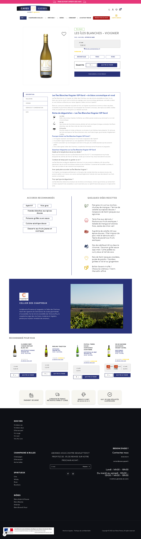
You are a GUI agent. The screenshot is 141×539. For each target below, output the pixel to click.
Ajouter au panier (107, 65)
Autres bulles (18, 462)
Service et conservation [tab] (34, 107)
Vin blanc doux (19, 428)
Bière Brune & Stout (20, 507)
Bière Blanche (18, 502)
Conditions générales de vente (119, 479)
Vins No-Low (18, 439)
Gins (15, 476)
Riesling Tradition (59, 346)
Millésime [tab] (29, 99)
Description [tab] (30, 94)
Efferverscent (18, 430)
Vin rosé (16, 436)
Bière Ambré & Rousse (21, 499)
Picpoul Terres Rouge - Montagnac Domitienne (89, 347)
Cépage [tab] (28, 103)
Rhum (16, 482)
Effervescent (18, 459)
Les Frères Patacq (118, 531)
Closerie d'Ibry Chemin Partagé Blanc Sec (27, 346)
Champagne (18, 457)
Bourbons (17, 485)
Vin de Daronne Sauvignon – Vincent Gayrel (120, 346)
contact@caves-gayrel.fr (120, 461)
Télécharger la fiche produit (97, 74)
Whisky (16, 479)
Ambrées (17, 505)
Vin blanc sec (18, 425)
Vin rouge (17, 433)
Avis (27, 112)
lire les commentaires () (92, 49)
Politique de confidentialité (82, 531)
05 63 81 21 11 (124, 457)
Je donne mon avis (26, 361)
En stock (79, 29)
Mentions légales (68, 531)
